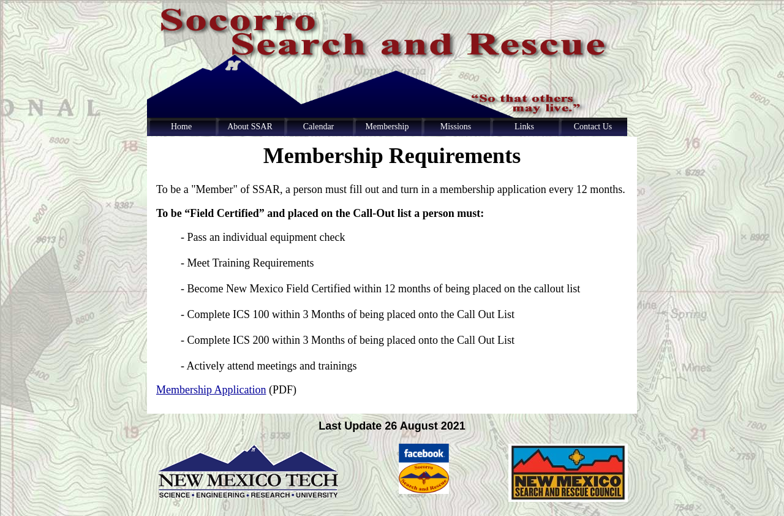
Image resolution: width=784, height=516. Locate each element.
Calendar (318, 126)
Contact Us (593, 126)
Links (524, 126)
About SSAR (250, 126)
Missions (456, 126)
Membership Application (211, 390)
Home (181, 126)
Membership (387, 126)
